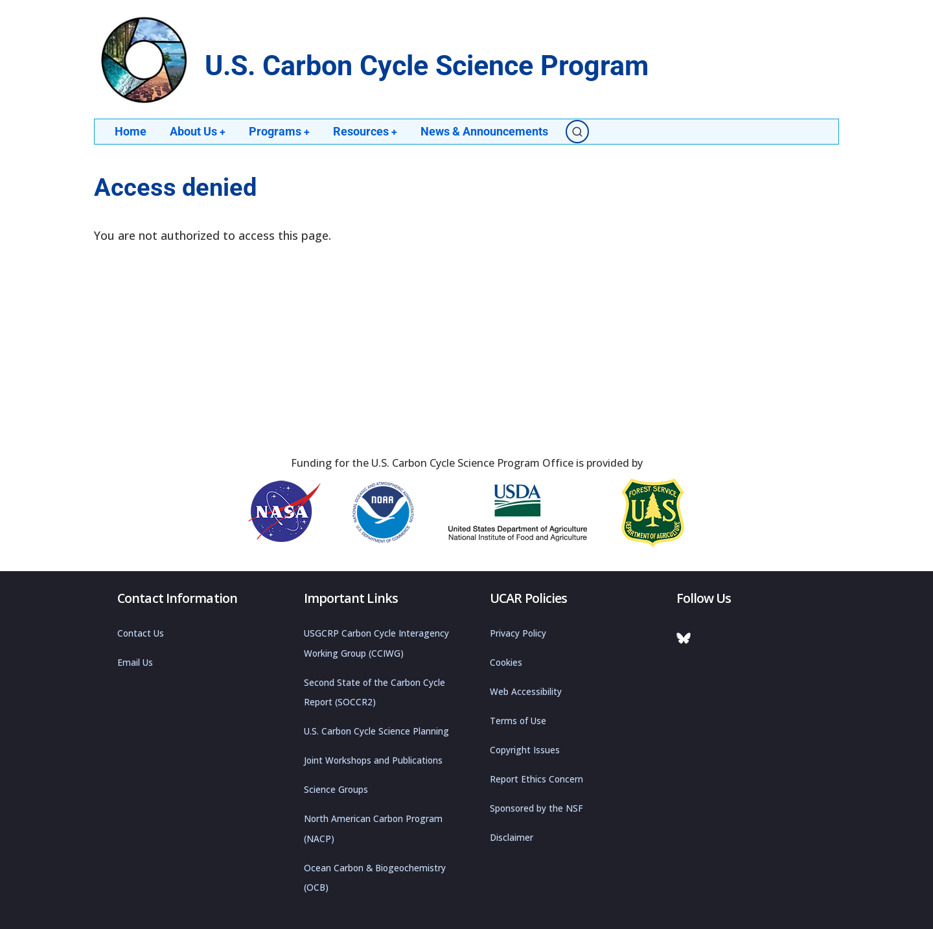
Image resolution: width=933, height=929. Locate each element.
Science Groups (336, 789)
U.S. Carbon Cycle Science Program (427, 65)
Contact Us (140, 633)
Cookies (506, 662)
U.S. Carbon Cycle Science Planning (376, 731)
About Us (198, 131)
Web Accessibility (526, 692)
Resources (366, 131)
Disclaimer (511, 837)
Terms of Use (518, 721)
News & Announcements (486, 131)
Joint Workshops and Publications (373, 760)
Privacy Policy (518, 633)
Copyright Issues (525, 750)
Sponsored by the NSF (536, 808)
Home (130, 131)
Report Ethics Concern (536, 779)
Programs (280, 131)
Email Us (135, 662)
